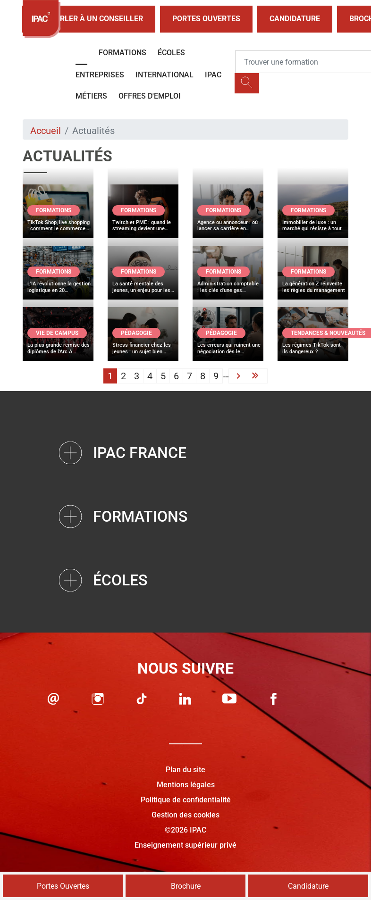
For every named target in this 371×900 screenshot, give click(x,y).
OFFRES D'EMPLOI (149, 96)
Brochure (186, 886)
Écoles (171, 52)
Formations (122, 52)
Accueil (45, 130)
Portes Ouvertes (206, 18)
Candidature (295, 18)
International (164, 74)
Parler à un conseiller (88, 19)
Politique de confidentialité (186, 799)
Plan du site (185, 769)
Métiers (91, 96)
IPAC (213, 74)
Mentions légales (186, 784)
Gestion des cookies (185, 814)
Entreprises (100, 74)
